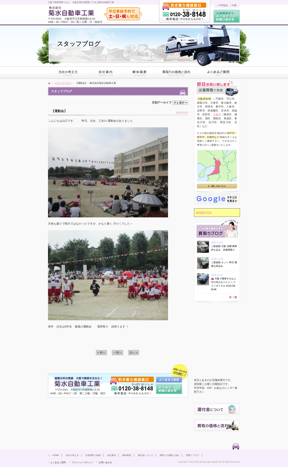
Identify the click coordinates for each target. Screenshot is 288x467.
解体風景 (126, 455)
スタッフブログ (63, 83)
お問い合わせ (105, 462)
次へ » (134, 352)
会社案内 (111, 455)
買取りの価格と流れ (169, 455)
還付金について (145, 455)
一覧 (234, 297)
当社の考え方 (72, 455)
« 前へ (101, 352)
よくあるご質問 (58, 462)
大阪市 (217, 114)
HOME (55, 455)
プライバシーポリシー (82, 462)
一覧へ (117, 352)
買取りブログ (192, 455)
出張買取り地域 (93, 455)
